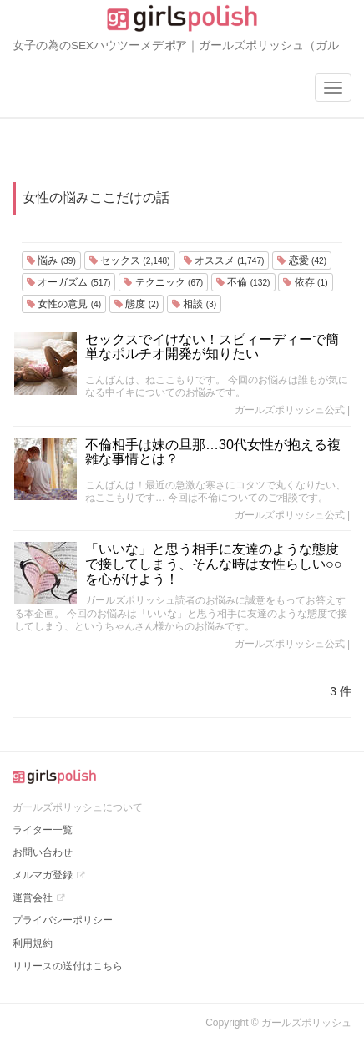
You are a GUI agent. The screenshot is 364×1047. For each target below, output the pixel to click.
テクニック (163, 282)
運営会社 (33, 897)
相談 (194, 304)
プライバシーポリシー (63, 920)
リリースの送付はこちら (68, 966)
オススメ (224, 260)
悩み (51, 260)
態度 (136, 304)
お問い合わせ (43, 852)
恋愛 (301, 260)
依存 (305, 282)
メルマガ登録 (43, 875)
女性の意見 (64, 304)
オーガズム (68, 282)
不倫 (243, 282)
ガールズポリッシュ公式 (290, 410)
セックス (129, 260)
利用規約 (33, 943)
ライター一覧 (43, 830)
